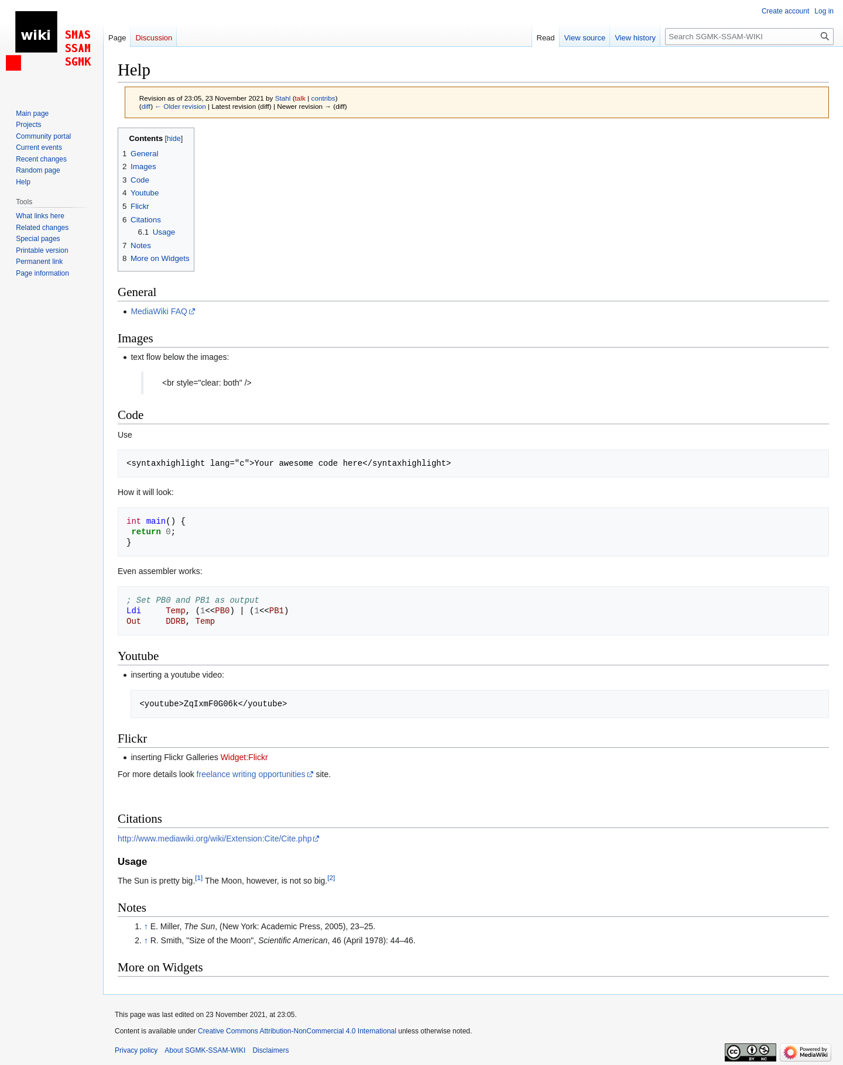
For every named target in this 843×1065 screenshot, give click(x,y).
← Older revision (180, 106)
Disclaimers (270, 1050)
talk (300, 98)
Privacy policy (136, 1050)
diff (146, 106)
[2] (331, 877)
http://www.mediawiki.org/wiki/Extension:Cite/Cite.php (214, 838)
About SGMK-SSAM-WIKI (205, 1050)
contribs (323, 98)
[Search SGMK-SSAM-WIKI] (749, 36)
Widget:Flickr (244, 757)
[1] (199, 877)
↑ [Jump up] (146, 926)
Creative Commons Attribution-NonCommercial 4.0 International (297, 1031)
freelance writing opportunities (251, 774)
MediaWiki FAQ (159, 311)
